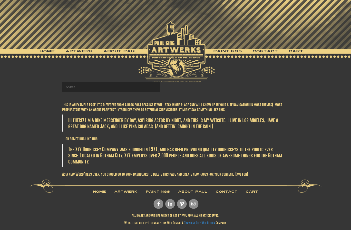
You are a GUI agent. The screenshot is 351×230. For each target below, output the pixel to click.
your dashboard (137, 174)
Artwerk (79, 51)
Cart (296, 51)
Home (47, 51)
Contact (265, 51)
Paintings (227, 51)
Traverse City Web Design (199, 223)
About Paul (120, 51)
